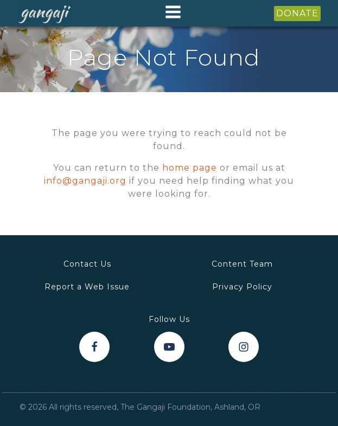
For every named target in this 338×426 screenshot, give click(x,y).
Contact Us (87, 264)
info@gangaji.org (85, 181)
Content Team (242, 264)
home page (189, 168)
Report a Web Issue (87, 287)
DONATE (297, 13)
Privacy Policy (242, 287)
